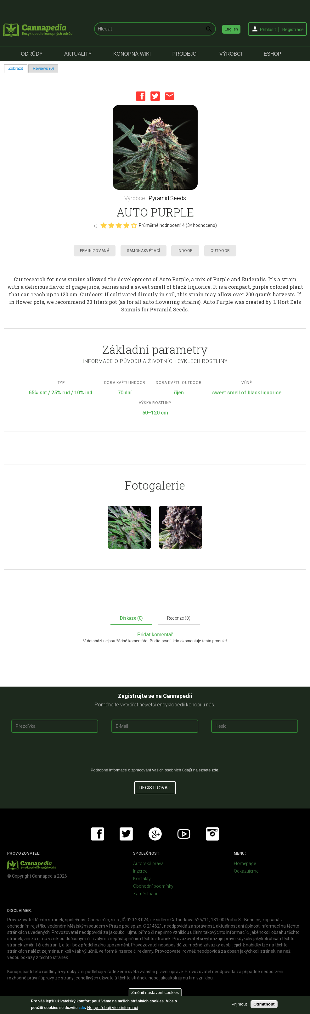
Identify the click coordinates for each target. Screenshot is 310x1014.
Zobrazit (17, 68)
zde (82, 1008)
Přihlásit (268, 29)
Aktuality (78, 54)
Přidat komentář (155, 634)
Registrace (293, 29)
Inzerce (140, 871)
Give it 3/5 (119, 225)
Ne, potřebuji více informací (112, 1007)
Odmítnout (263, 1004)
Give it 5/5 (134, 225)
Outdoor (220, 251)
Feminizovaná (94, 251)
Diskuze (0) (131, 618)
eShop (272, 54)
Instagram (212, 834)
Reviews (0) (43, 68)
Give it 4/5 (126, 225)
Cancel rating (95, 225)
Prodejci (185, 54)
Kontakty (142, 878)
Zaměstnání (145, 893)
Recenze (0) (178, 618)
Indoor (185, 251)
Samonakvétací (143, 251)
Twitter (155, 96)
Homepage (245, 863)
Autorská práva (148, 863)
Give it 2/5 (111, 225)
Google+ (155, 834)
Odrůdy (31, 54)
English (231, 29)
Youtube (184, 834)
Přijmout (239, 1004)
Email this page (169, 96)
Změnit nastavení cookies (155, 992)
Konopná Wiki (132, 54)
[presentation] (155, 752)
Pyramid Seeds (167, 198)
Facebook (140, 96)
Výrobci (230, 54)
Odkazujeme (246, 871)
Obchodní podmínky (153, 886)
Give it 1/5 (103, 225)
